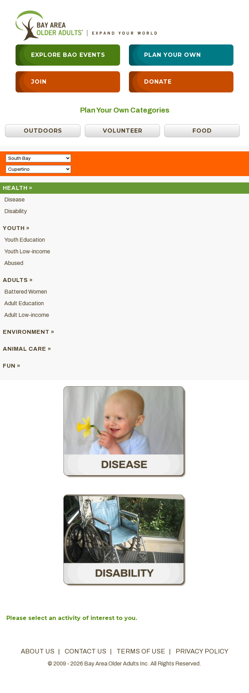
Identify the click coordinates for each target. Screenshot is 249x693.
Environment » (28, 332)
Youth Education (24, 240)
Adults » (18, 280)
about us (37, 651)
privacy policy (202, 651)
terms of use (141, 651)
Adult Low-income (26, 315)
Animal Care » (27, 349)
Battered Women (25, 292)
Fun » (11, 366)
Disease (14, 200)
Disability (15, 211)
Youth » (16, 228)
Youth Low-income (27, 251)
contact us (85, 651)
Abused (13, 263)
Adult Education (24, 303)
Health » (17, 188)
